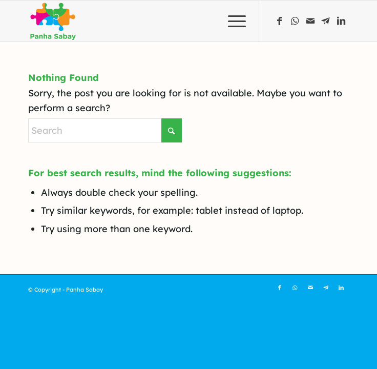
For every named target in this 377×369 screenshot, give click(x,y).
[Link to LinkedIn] (341, 21)
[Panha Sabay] (156, 21)
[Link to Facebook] (279, 21)
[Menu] (232, 21)
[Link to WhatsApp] (295, 21)
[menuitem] (232, 21)
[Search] (105, 130)
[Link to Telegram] (325, 21)
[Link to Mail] (310, 21)
